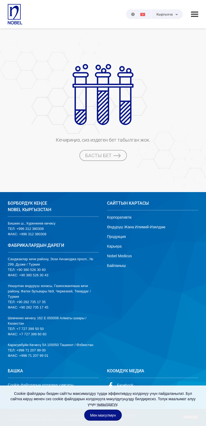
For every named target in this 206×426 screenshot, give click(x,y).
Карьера (114, 246)
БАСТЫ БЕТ (103, 155)
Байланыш (116, 265)
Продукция (116, 236)
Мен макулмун (103, 415)
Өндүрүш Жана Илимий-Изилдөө (136, 227)
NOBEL (15, 14)
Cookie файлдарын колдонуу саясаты (40, 385)
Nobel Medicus (119, 256)
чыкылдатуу (107, 404)
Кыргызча (164, 14)
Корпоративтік (119, 217)
